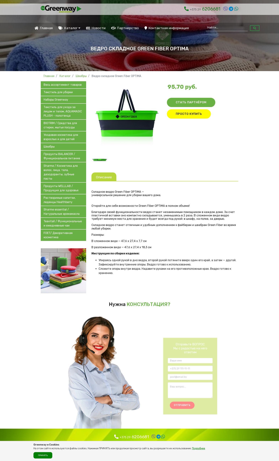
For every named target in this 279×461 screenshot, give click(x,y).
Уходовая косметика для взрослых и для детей (61, 137)
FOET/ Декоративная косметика (58, 235)
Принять (43, 455)
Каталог (68, 28)
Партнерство (125, 28)
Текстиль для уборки (58, 92)
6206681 (202, 9)
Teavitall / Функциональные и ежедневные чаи (63, 223)
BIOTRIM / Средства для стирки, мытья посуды (60, 125)
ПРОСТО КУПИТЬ (189, 114)
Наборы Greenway (56, 99)
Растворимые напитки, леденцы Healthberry (60, 200)
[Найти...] (227, 27)
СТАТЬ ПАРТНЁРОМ (191, 102)
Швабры (49, 146)
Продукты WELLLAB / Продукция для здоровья (61, 188)
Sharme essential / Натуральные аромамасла (62, 211)
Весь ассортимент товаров (63, 84)
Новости (96, 28)
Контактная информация (166, 28)
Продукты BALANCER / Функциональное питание (62, 156)
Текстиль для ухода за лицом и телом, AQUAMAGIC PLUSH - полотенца (63, 111)
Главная (44, 28)
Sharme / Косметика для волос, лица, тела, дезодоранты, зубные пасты (61, 172)
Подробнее (198, 448)
